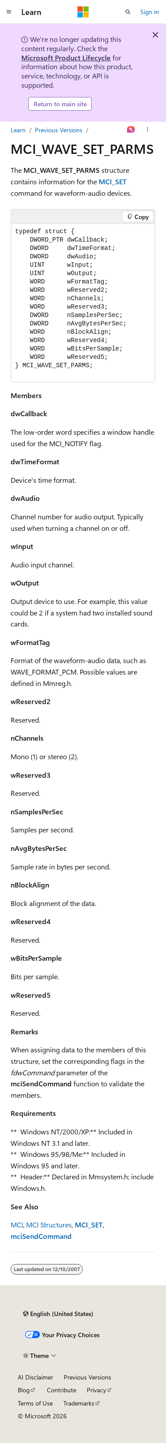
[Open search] (128, 12)
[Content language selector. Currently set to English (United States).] (58, 1314)
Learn (18, 130)
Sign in (149, 11)
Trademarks (78, 1403)
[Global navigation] (9, 12)
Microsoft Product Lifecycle (66, 57)
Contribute (61, 1390)
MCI (17, 1224)
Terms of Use (35, 1403)
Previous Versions (58, 130)
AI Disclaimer (35, 1377)
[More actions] (147, 130)
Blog (24, 1390)
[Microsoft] (83, 12)
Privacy (96, 1390)
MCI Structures (49, 1224)
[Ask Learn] (131, 130)
